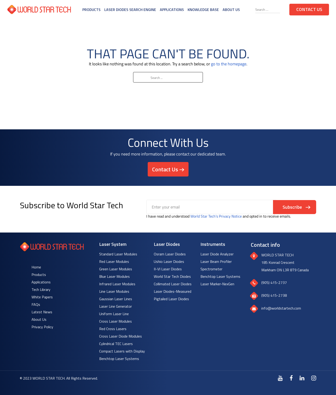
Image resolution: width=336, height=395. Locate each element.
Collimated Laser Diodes (173, 284)
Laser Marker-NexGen (217, 284)
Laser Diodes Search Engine (130, 9)
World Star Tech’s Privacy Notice (216, 216)
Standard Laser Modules (118, 254)
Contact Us (309, 9)
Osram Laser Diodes (170, 254)
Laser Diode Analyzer (217, 254)
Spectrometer (211, 269)
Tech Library (41, 289)
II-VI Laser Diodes (168, 269)
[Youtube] (280, 378)
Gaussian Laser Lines (115, 299)
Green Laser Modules (115, 269)
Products (91, 9)
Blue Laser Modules (114, 276)
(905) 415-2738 (274, 295)
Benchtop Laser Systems (119, 358)
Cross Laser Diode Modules (120, 336)
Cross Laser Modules (115, 321)
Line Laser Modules (114, 291)
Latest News (42, 312)
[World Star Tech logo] (52, 250)
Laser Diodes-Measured (172, 291)
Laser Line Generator (115, 306)
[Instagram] (313, 378)
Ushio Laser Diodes (169, 261)
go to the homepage (228, 64)
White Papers (42, 297)
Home (36, 267)
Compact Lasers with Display (122, 351)
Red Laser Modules (114, 261)
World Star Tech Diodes (172, 276)
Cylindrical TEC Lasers (116, 343)
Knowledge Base (203, 9)
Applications (172, 9)
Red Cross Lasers (112, 329)
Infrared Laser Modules (117, 284)
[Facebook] (291, 378)
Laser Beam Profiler (216, 261)
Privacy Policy (42, 327)
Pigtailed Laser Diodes (171, 299)
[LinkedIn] (302, 378)
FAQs (36, 304)
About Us (231, 9)
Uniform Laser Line (114, 314)
